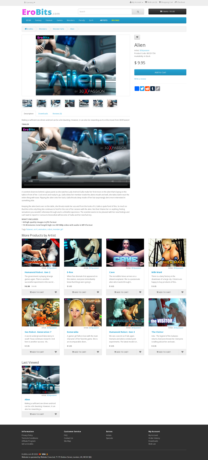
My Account (153, 435)
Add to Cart (160, 72)
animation (42, 229)
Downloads (43, 113)
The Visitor (158, 331)
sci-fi (35, 229)
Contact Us (68, 438)
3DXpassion (144, 50)
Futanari (49, 20)
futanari (29, 229)
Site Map (67, 441)
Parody (82, 20)
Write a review (140, 79)
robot (49, 229)
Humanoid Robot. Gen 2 (37, 272)
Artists (108, 435)
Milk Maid (157, 272)
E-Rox (70, 272)
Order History (154, 438)
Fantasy (38, 20)
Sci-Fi (91, 20)
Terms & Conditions (30, 438)
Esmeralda (72, 331)
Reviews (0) (57, 113)
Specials (109, 438)
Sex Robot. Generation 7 (38, 331)
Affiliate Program (29, 441)
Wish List (152, 444)
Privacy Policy (27, 435)
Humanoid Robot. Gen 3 (122, 331)
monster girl (58, 229)
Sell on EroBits (27, 444)
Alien (27, 399)
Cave (112, 272)
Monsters (71, 20)
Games (60, 20)
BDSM (28, 20)
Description (29, 113)
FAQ (65, 435)
